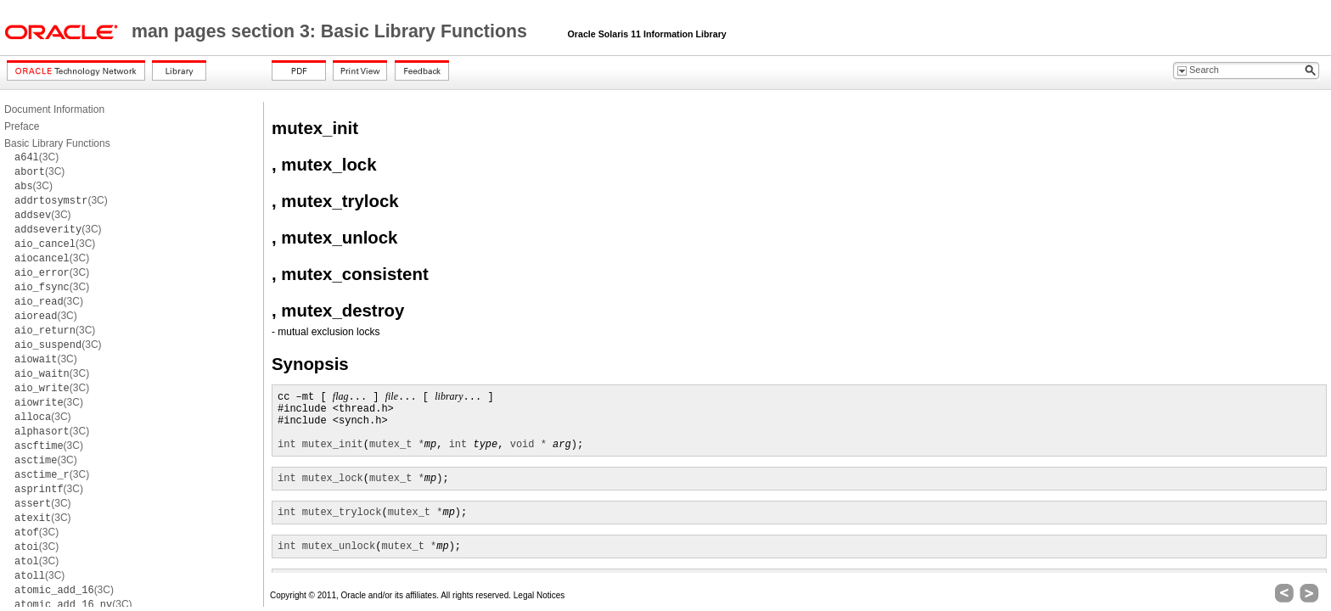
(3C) (36, 157)
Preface (21, 126)
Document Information (54, 109)
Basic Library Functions (57, 143)
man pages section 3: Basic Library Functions (332, 31)
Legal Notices (539, 595)
